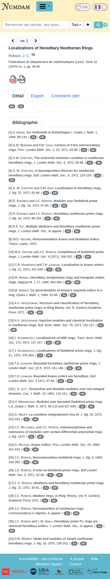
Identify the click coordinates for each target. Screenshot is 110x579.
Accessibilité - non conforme (41, 559)
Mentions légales (49, 564)
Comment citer (65, 95)
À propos (77, 559)
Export (37, 95)
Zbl (21, 106)
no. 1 (24, 41)
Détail (17, 95)
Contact (75, 564)
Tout (75, 25)
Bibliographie (25, 122)
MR (12, 106)
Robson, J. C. (19, 56)
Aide (94, 559)
